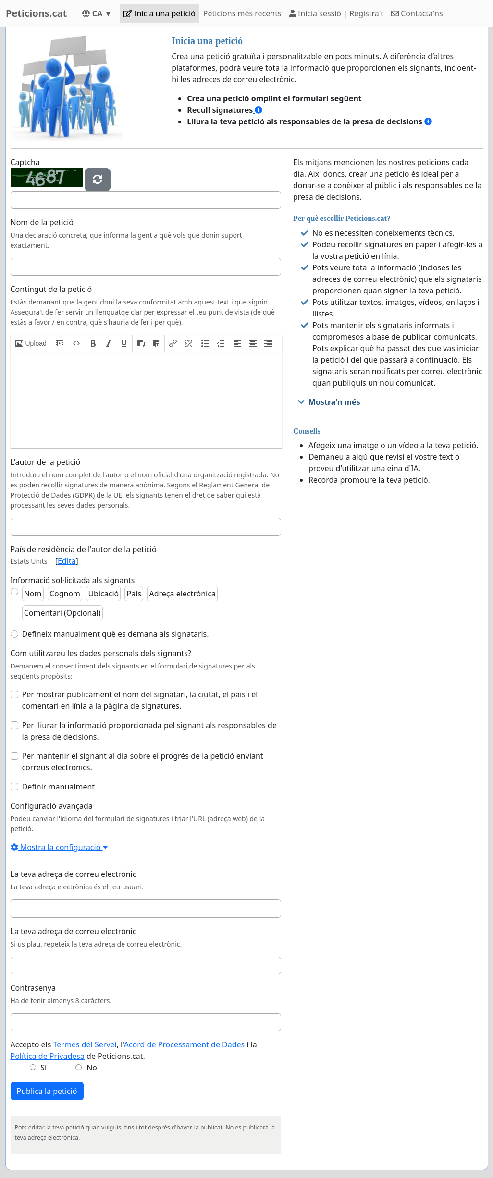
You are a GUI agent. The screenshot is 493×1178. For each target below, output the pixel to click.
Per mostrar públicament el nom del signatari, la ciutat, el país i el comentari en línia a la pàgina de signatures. (140, 700)
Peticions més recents (242, 13)
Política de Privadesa (48, 1056)
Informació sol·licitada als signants (73, 580)
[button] (31, 343)
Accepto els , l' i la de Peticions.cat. (134, 1050)
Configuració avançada (52, 806)
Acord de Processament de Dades (184, 1044)
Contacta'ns (417, 13)
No (91, 1067)
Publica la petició (47, 1091)
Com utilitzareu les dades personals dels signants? (101, 653)
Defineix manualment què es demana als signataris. (115, 634)
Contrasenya (33, 988)
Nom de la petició (42, 222)
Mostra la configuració (59, 847)
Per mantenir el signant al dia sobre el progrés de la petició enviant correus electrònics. (142, 762)
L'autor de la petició (46, 462)
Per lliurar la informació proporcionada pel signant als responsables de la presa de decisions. (149, 731)
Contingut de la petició (51, 289)
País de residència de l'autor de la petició (84, 549)
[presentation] (30, 343)
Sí (43, 1067)
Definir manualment (58, 786)
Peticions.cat (36, 13)
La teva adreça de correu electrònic (73, 874)
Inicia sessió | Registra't (336, 13)
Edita (67, 561)
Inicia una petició (159, 13)
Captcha (25, 162)
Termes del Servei (85, 1044)
